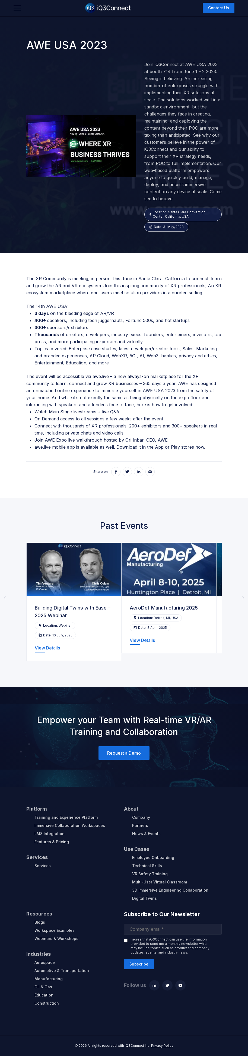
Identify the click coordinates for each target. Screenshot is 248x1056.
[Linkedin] (154, 985)
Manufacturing (48, 978)
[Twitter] (167, 985)
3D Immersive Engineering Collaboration (170, 890)
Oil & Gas (43, 987)
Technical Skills (147, 865)
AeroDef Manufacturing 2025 (164, 608)
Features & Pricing (51, 841)
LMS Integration (49, 833)
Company (141, 817)
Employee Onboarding (153, 857)
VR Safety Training (150, 873)
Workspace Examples (54, 930)
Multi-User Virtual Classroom (159, 882)
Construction (46, 1003)
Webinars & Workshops (56, 938)
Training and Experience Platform (66, 817)
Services (42, 865)
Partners (140, 825)
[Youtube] (180, 985)
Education (43, 995)
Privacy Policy (162, 1045)
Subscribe (138, 964)
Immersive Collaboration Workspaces (69, 825)
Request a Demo (124, 753)
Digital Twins (144, 898)
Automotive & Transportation (61, 970)
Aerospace (44, 962)
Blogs (39, 922)
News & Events (146, 833)
